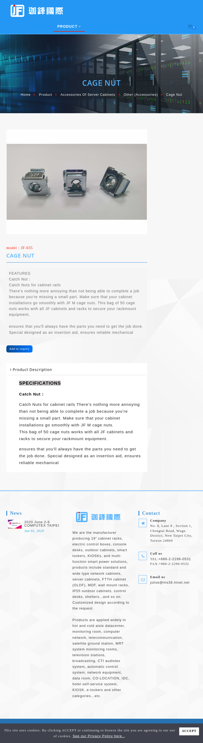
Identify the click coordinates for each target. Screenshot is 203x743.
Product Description (32, 369)
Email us (157, 577)
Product (45, 95)
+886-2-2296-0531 (174, 559)
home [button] (16, 26)
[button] (140, 27)
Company (158, 520)
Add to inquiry (19, 348)
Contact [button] (120, 26)
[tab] (77, 369)
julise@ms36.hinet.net (170, 582)
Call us (156, 553)
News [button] (95, 26)
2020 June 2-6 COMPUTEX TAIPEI (41, 523)
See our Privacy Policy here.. (98, 736)
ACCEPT (189, 731)
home (26, 95)
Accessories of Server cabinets (88, 95)
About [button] (40, 26)
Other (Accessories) (141, 95)
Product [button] (69, 26)
